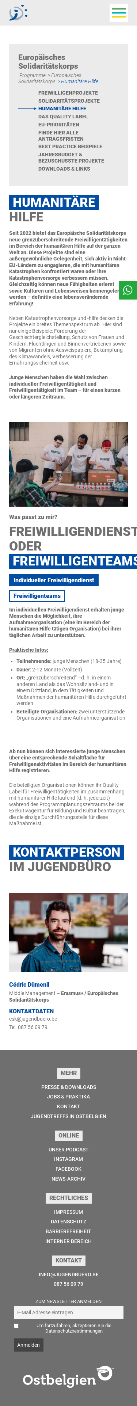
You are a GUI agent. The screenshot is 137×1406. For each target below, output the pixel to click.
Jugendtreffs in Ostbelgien (68, 1116)
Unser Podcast (69, 1149)
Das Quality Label (63, 116)
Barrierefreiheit (68, 1231)
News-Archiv (68, 1179)
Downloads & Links (64, 169)
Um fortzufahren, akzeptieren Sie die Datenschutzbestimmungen (74, 1328)
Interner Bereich (68, 1241)
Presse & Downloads (68, 1087)
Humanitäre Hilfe (62, 108)
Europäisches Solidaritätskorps (49, 78)
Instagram (68, 1159)
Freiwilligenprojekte (68, 93)
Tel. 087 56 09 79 (28, 1027)
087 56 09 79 (68, 1284)
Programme (32, 75)
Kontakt (68, 1106)
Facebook (68, 1169)
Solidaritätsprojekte (69, 101)
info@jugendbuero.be (69, 1274)
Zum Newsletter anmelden (68, 1301)
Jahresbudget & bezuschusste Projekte (71, 158)
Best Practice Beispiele (70, 146)
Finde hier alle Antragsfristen (61, 136)
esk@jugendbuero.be (33, 1019)
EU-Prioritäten (58, 124)
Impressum (68, 1212)
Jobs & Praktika (68, 1097)
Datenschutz (68, 1221)
